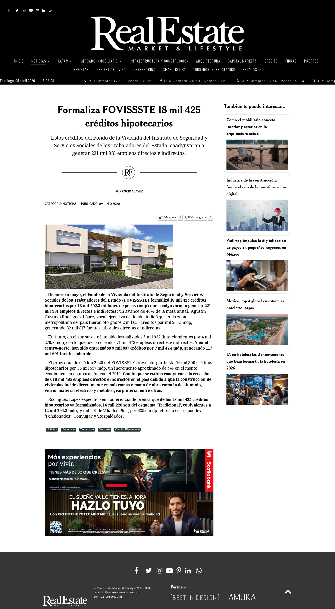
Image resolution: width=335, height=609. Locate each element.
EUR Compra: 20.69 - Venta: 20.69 (194, 71)
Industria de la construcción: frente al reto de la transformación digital (256, 177)
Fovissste (104, 419)
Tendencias (87, 419)
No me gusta (198, 208)
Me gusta (170, 208)
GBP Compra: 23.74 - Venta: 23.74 (270, 71)
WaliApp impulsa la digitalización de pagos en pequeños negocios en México (256, 237)
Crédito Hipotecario (127, 419)
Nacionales (68, 419)
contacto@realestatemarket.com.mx (117, 583)
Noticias (69, 194)
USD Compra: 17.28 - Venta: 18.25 (117, 71)
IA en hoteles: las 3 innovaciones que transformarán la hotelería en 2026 (255, 351)
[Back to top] (288, 583)
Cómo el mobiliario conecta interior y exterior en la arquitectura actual (250, 117)
